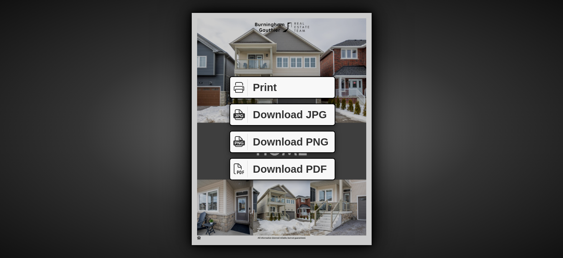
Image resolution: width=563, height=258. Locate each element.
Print (253, 87)
